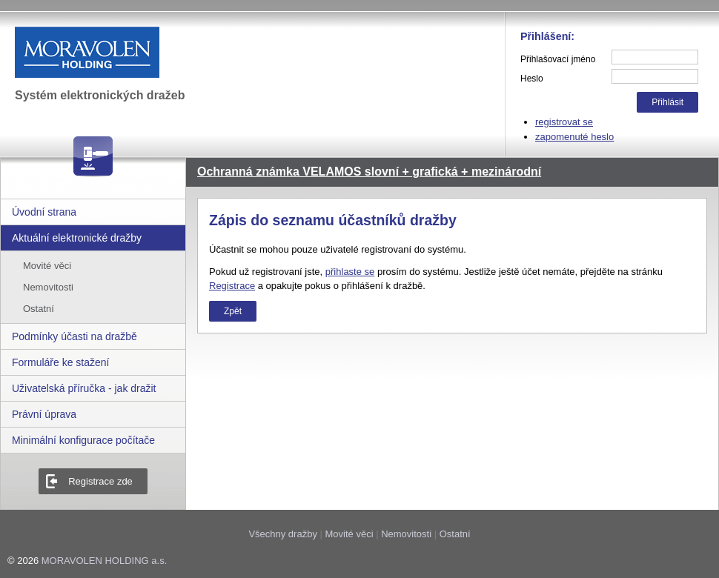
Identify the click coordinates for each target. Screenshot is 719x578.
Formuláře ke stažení (61, 362)
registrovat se (564, 121)
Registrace (232, 285)
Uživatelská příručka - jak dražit (84, 388)
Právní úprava (44, 414)
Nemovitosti (48, 287)
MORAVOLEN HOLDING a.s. (105, 560)
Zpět (233, 311)
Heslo (531, 78)
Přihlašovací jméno (557, 59)
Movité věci (47, 265)
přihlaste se (349, 271)
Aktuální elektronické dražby (77, 238)
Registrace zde (100, 481)
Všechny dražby (282, 533)
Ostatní (38, 308)
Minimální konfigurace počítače (83, 440)
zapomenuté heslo (574, 136)
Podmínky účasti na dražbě (74, 336)
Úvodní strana (44, 212)
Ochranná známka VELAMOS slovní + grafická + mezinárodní (369, 171)
